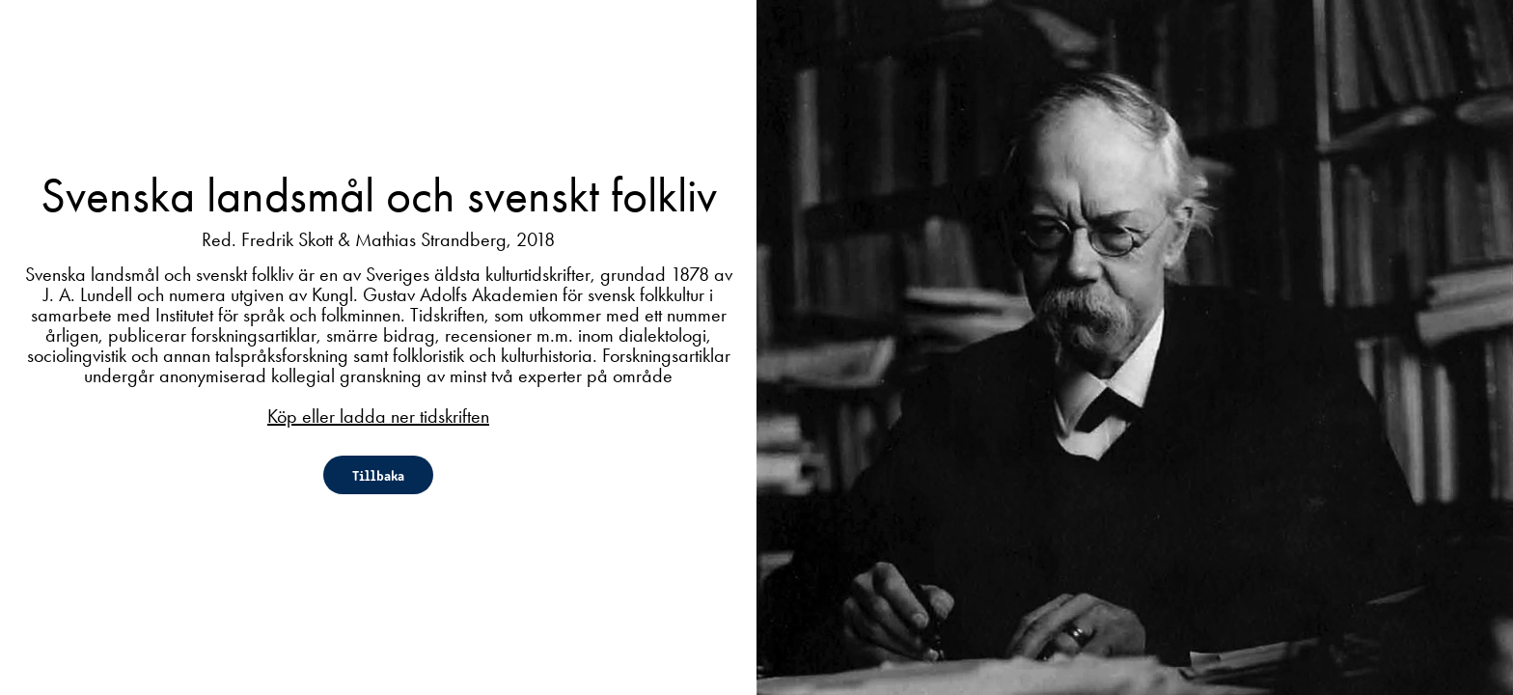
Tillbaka (378, 475)
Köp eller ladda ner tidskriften (378, 416)
